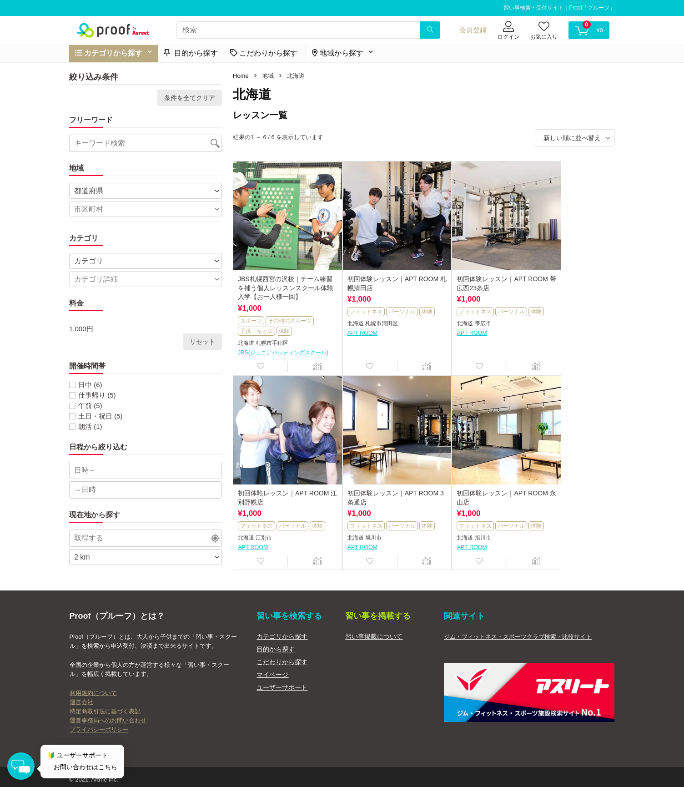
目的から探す (190, 53)
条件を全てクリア (189, 97)
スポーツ (251, 306)
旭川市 (264, 528)
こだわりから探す (281, 657)
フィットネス (352, 298)
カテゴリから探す (281, 631)
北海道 (246, 329)
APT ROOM (348, 329)
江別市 (550, 320)
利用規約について (93, 688)
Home (241, 75)
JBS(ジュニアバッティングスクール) (279, 342)
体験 (284, 317)
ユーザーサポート (281, 682)
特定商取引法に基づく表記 (105, 706)
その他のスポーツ (290, 306)
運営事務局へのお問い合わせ (108, 715)
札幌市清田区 (367, 320)
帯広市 (455, 320)
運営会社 (81, 697)
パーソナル (388, 298)
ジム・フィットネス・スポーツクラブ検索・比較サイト (518, 632)
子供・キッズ (256, 317)
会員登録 (473, 30)
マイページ (272, 669)
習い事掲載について (373, 631)
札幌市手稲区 (272, 329)
